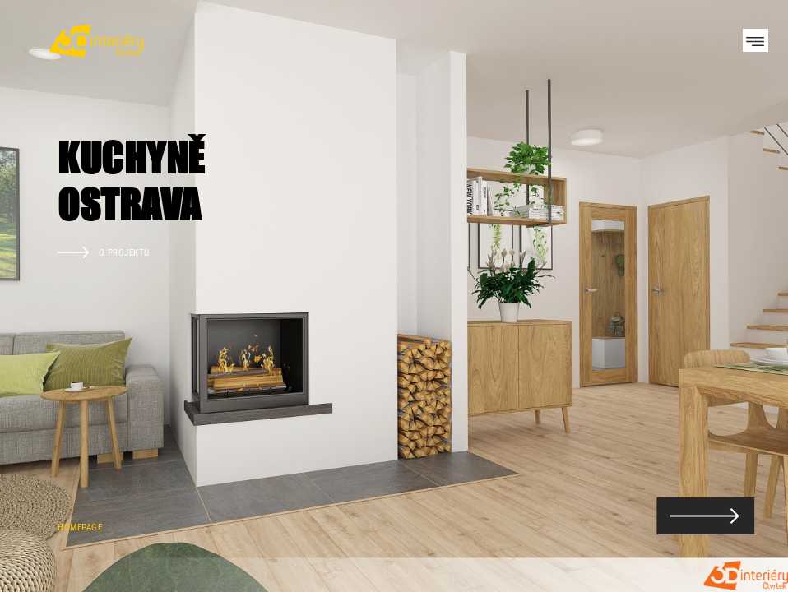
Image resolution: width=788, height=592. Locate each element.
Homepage (80, 527)
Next (747, 296)
